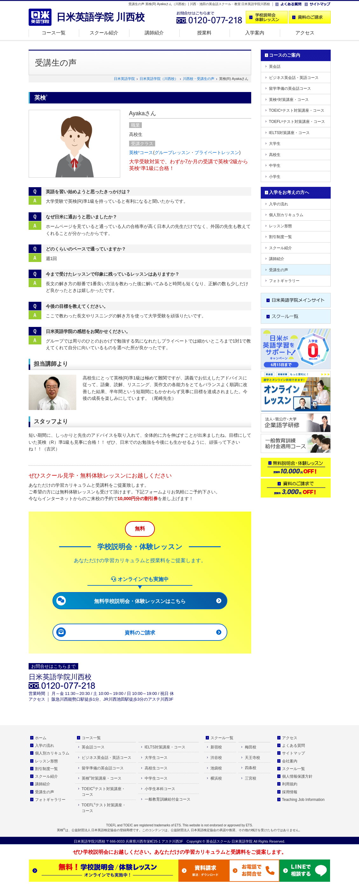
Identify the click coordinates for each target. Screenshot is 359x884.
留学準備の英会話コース (290, 88)
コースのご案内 (284, 55)
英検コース (141, 152)
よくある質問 (293, 745)
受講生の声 (278, 270)
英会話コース (93, 747)
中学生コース (156, 778)
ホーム (40, 738)
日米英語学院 (124, 79)
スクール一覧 (222, 738)
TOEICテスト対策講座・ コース (104, 792)
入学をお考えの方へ (289, 192)
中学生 (274, 165)
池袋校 (216, 768)
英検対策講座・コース (289, 99)
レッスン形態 (280, 226)
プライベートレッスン (217, 152)
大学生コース (156, 757)
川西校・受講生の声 (198, 79)
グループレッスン (172, 152)
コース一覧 (54, 32)
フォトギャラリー (284, 281)
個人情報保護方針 (297, 776)
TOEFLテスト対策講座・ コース (104, 808)
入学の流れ (278, 204)
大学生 (274, 143)
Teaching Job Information (303, 799)
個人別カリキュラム (286, 215)
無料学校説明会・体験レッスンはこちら (140, 601)
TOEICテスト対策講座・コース (297, 110)
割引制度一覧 (280, 237)
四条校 (250, 768)
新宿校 (216, 747)
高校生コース (156, 768)
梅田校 (250, 747)
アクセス (304, 32)
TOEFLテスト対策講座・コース (297, 121)
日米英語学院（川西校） (159, 79)
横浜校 (216, 778)
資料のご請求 (140, 632)
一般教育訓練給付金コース (167, 799)
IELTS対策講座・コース (289, 133)
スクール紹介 (104, 32)
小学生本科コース (160, 789)
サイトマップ (293, 753)
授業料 (204, 32)
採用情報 (289, 792)
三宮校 (250, 778)
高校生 (274, 154)
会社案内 (289, 761)
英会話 (274, 66)
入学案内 (254, 32)
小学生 (274, 176)
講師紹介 (154, 32)
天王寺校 (252, 757)
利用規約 (289, 784)
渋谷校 (216, 757)
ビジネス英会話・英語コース (294, 77)
